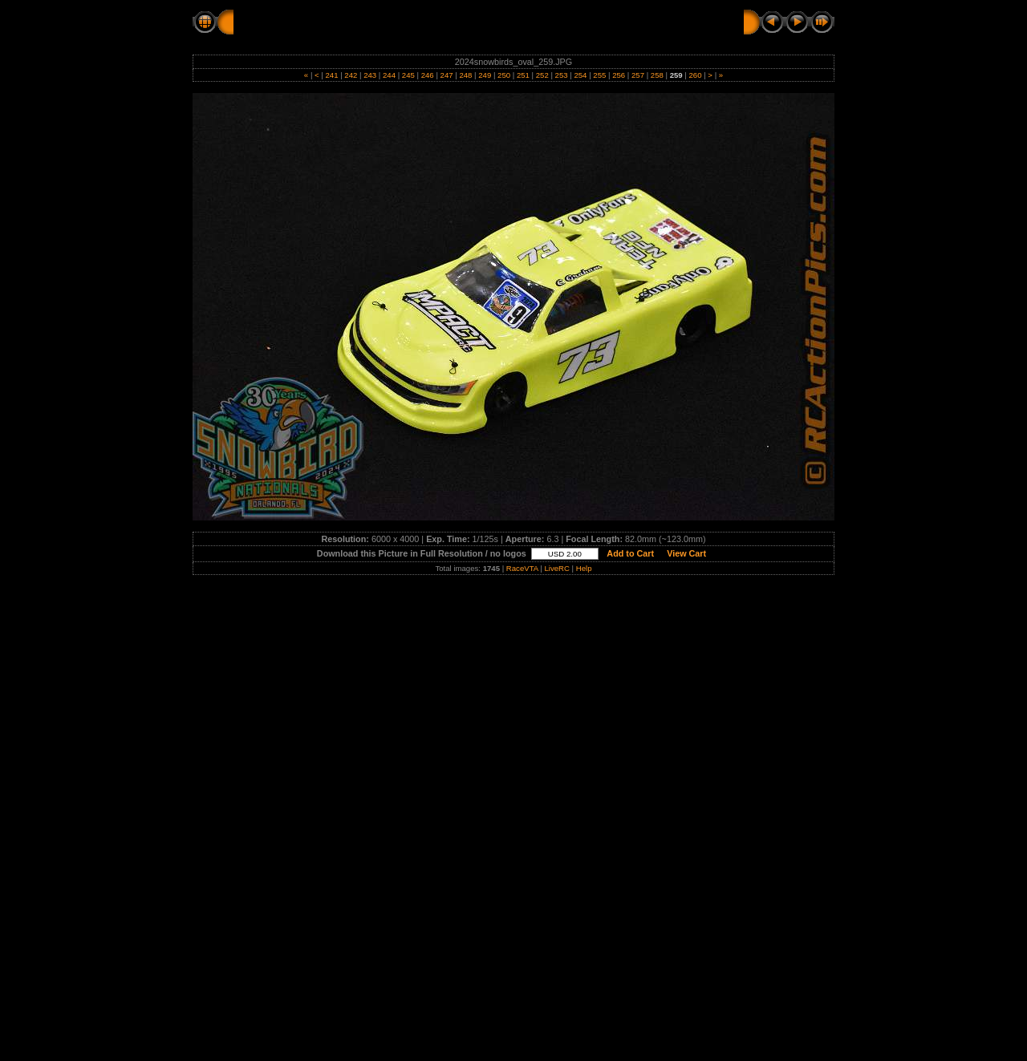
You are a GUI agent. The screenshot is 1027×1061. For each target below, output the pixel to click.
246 (427, 75)
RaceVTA (522, 568)
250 (503, 75)
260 (695, 75)
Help (584, 568)
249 (485, 75)
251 (522, 75)
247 (446, 75)
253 (561, 75)
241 (331, 75)
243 (370, 75)
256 (618, 75)
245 (408, 75)
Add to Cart (630, 553)
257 (637, 75)
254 (580, 75)
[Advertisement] (513, 697)
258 (656, 75)
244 (388, 75)
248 (465, 75)
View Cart (686, 553)
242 (351, 75)
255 (599, 75)
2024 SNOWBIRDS (379, 21)
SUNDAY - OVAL (486, 21)
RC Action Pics (274, 21)
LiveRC (556, 568)
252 (542, 75)
